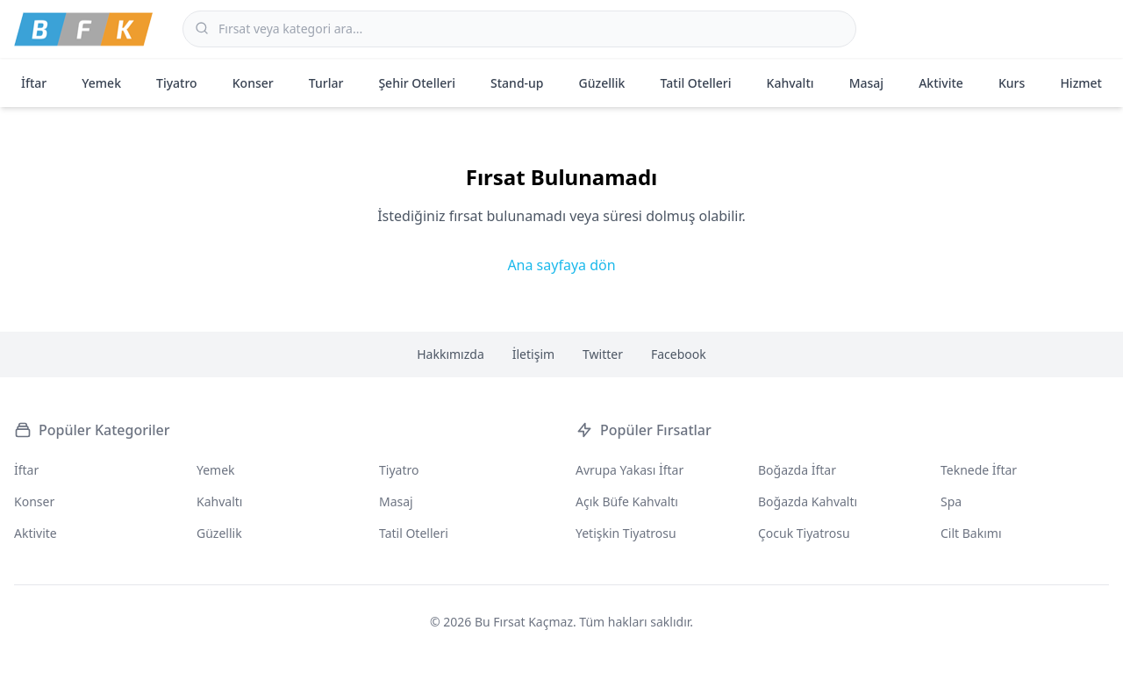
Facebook (678, 354)
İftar (33, 83)
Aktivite (941, 83)
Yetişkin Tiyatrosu (626, 533)
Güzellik (602, 83)
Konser (253, 83)
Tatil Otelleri (696, 83)
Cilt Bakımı (971, 533)
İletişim (533, 354)
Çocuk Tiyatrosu (804, 533)
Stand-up (516, 83)
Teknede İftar (979, 470)
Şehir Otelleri (416, 83)
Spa (951, 501)
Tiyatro (176, 83)
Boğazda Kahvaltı (807, 501)
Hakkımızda (450, 354)
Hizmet (1081, 83)
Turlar (326, 83)
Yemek (101, 83)
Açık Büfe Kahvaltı (627, 501)
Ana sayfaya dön (561, 265)
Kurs (1011, 83)
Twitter (603, 354)
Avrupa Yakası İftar (629, 470)
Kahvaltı (790, 83)
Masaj (866, 83)
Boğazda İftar (797, 470)
